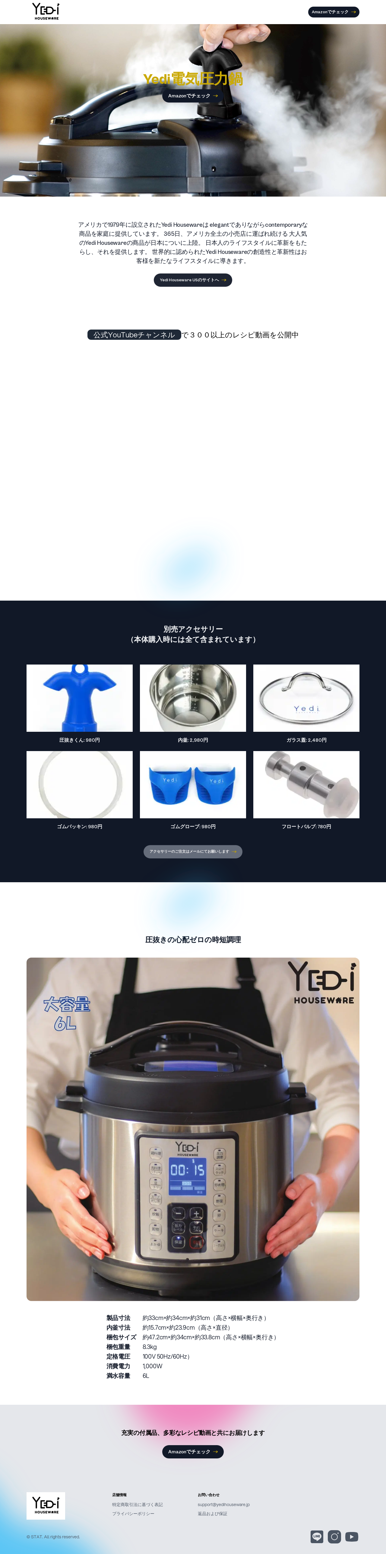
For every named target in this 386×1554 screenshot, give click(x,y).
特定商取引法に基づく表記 (137, 1505)
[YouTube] (351, 1536)
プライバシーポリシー (133, 1514)
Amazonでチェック (334, 12)
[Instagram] (334, 1536)
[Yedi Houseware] (65, 1506)
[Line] (316, 1536)
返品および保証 (212, 1514)
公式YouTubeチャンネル (134, 335)
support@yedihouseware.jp (224, 1505)
